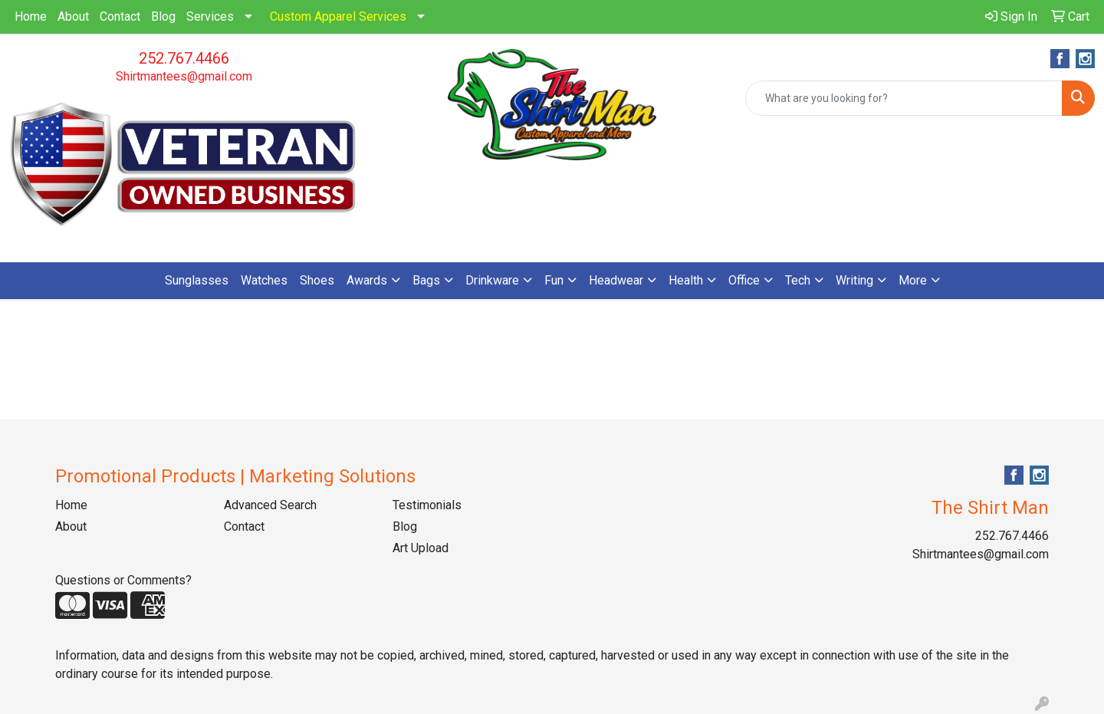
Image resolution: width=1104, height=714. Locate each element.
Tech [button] (797, 280)
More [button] (913, 280)
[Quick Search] (904, 98)
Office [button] (744, 280)
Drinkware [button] (492, 280)
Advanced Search (270, 505)
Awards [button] (367, 280)
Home (31, 16)
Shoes (317, 280)
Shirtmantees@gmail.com (184, 76)
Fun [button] (554, 280)
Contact (120, 16)
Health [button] (686, 280)
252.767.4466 (184, 58)
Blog (163, 16)
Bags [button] (426, 280)
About (73, 16)
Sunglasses (196, 280)
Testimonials (427, 505)
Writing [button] (854, 280)
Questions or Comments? (123, 580)
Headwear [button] (616, 280)
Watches (264, 280)
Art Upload (421, 548)
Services (210, 16)
